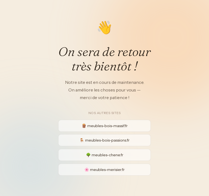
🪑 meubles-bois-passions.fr (104, 140)
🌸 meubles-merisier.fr (104, 169)
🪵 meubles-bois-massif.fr (105, 125)
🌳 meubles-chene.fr (104, 154)
